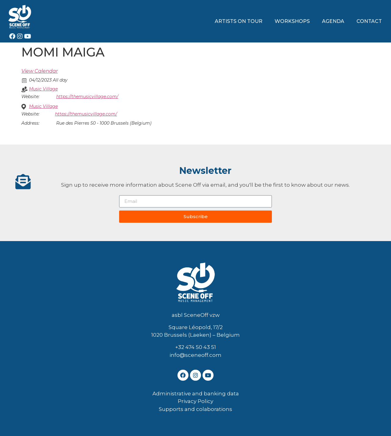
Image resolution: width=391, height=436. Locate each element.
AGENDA (333, 21)
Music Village (43, 89)
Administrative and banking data (195, 393)
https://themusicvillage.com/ (87, 96)
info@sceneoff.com (195, 355)
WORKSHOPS (292, 21)
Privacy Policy (195, 401)
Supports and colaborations (195, 409)
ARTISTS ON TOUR (238, 21)
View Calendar (39, 71)
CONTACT (369, 21)
